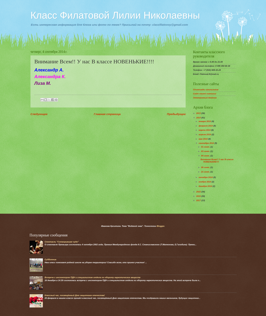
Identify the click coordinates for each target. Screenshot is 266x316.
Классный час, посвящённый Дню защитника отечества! (75, 295)
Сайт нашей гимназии (204, 94)
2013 (198, 113)
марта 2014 (205, 130)
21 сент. (205, 172)
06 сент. (205, 167)
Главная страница (107, 114)
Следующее (38, 114)
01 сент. (205, 147)
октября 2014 (206, 177)
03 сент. (205, 151)
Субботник (50, 259)
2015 (198, 192)
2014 (198, 118)
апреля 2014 (205, 134)
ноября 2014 (205, 182)
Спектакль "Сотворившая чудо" (62, 242)
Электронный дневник (204, 98)
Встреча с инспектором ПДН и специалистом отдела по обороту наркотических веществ (92, 277)
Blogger (160, 226)
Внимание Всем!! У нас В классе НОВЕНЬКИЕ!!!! (217, 160)
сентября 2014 (206, 143)
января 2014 (205, 121)
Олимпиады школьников (205, 89)
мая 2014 (203, 139)
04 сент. (205, 156)
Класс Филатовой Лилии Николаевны (115, 15)
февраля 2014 (206, 126)
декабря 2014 (206, 186)
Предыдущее (176, 114)
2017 (198, 200)
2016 (198, 196)
